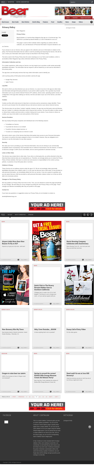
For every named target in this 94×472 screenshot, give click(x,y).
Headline (59, 22)
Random (30, 214)
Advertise (11, 2)
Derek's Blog (36, 22)
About (3, 2)
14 (43, 396)
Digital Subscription (22, 2)
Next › (51, 396)
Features (45, 22)
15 (46, 396)
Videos (81, 22)
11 (33, 396)
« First (14, 396)
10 (29, 396)
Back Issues (5, 22)
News (67, 22)
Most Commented (20, 214)
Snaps (74, 22)
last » (56, 396)
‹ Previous (21, 396)
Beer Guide (15, 22)
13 (39, 396)
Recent (10, 214)
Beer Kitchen (25, 22)
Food (52, 22)
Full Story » (24, 259)
